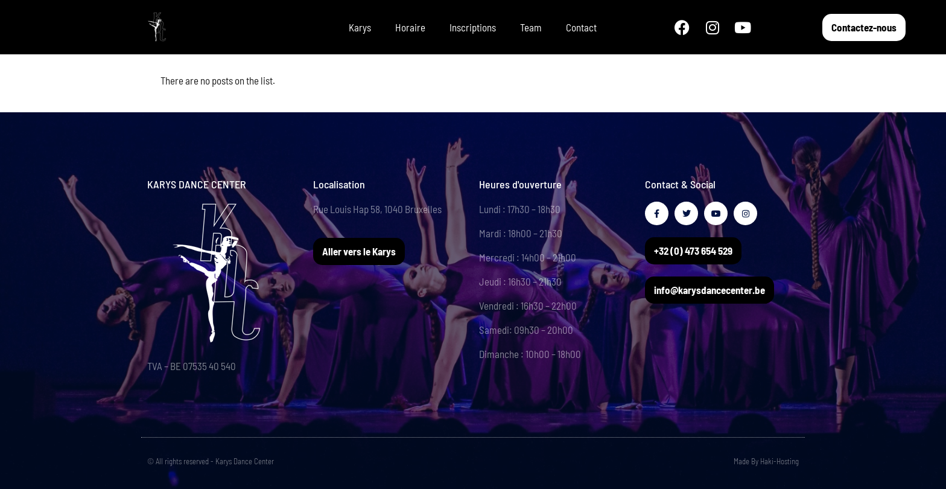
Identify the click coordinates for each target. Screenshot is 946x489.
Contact (581, 27)
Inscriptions (472, 27)
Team (531, 27)
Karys (360, 27)
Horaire (410, 27)
